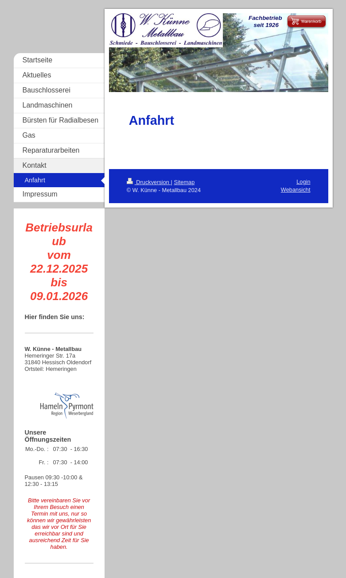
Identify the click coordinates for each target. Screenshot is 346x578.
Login (303, 181)
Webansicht (296, 189)
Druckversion (149, 182)
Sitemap (184, 182)
